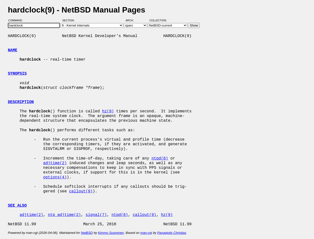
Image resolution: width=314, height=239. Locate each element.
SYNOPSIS (17, 73)
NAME (12, 50)
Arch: (132, 20)
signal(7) (96, 215)
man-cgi (146, 233)
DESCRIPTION (21, 102)
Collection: (158, 20)
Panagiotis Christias (171, 233)
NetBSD (87, 233)
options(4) (55, 177)
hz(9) (108, 111)
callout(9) (81, 191)
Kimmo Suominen (111, 233)
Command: (17, 20)
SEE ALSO (17, 205)
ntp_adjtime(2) (64, 215)
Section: (69, 20)
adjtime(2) (55, 163)
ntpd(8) (160, 158)
